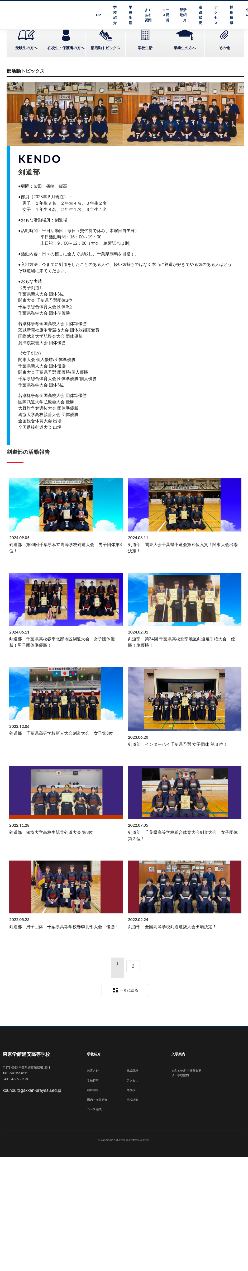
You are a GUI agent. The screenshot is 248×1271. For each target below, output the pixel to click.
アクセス (216, 15)
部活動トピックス (105, 48)
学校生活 (130, 15)
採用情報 (231, 15)
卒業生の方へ (185, 48)
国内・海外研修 (97, 1099)
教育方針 (93, 1070)
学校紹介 (115, 15)
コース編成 (94, 1109)
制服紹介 (93, 1090)
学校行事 (93, 1080)
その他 (224, 48)
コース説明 (165, 15)
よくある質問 (148, 15)
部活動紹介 (183, 15)
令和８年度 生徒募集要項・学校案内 (186, 1073)
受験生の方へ (26, 48)
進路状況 (200, 15)
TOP (97, 15)
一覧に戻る (125, 990)
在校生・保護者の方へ (65, 48)
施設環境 (132, 1070)
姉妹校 (131, 1090)
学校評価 (132, 1099)
